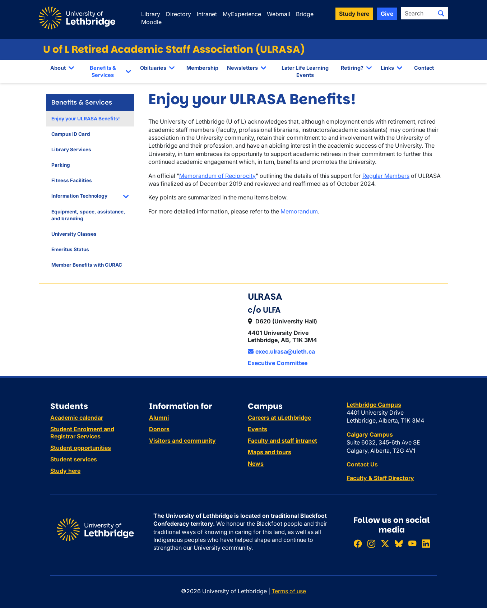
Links (387, 68)
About (58, 68)
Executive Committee (277, 363)
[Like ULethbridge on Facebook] (357, 543)
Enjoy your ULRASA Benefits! (85, 118)
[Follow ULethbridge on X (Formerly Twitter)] (385, 543)
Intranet (207, 14)
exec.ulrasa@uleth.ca (281, 351)
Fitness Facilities (71, 180)
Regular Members (385, 175)
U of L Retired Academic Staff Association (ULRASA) (174, 49)
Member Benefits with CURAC (86, 265)
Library (150, 14)
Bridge (305, 14)
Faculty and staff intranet (282, 440)
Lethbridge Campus (374, 404)
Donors (159, 429)
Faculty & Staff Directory (380, 478)
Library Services (71, 149)
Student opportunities (80, 447)
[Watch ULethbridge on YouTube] (412, 543)
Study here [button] (354, 13)
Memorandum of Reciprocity (217, 175)
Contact (424, 68)
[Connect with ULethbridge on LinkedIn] (426, 543)
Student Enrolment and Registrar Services (82, 432)
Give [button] (387, 13)
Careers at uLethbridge (279, 417)
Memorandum (299, 211)
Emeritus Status (70, 249)
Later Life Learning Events (305, 71)
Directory (178, 14)
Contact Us (362, 464)
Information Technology (79, 196)
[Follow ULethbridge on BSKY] (398, 543)
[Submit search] (441, 13)
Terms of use (289, 591)
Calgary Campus (370, 434)
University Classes (74, 234)
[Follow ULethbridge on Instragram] (371, 543)
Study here (65, 470)
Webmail (278, 14)
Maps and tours (269, 452)
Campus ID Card (70, 134)
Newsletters (242, 68)
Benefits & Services (103, 71)
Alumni (159, 417)
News (256, 463)
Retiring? (352, 68)
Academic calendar (76, 417)
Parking (60, 165)
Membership (202, 68)
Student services (73, 459)
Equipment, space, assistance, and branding (88, 215)
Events (257, 429)
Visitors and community (182, 440)
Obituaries (153, 68)
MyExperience (242, 14)
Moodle (151, 22)
